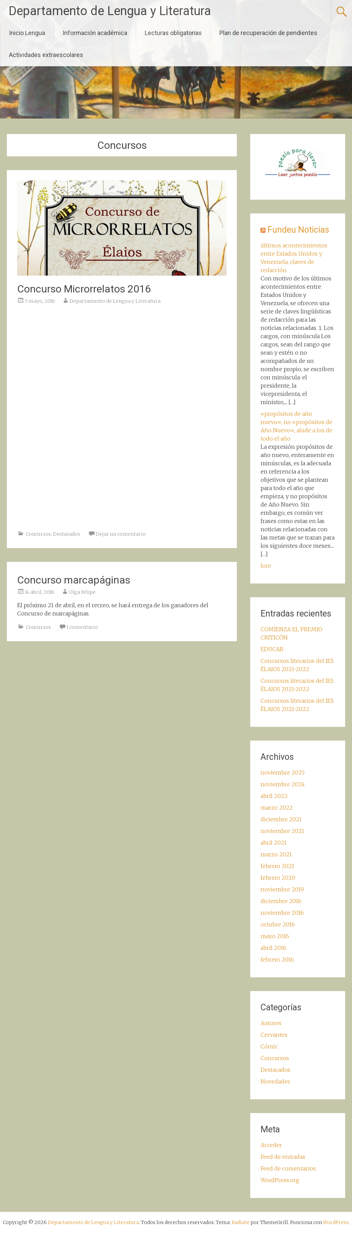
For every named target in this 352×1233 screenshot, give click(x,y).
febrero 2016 (277, 959)
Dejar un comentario (121, 534)
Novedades (275, 1081)
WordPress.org (280, 1180)
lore (266, 565)
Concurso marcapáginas (73, 580)
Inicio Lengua (27, 32)
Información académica (95, 32)
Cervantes (274, 1034)
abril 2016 (273, 947)
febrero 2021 (277, 866)
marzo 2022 (277, 807)
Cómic (269, 1046)
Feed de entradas (283, 1156)
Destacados (66, 534)
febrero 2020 (278, 877)
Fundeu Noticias (298, 230)
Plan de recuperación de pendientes (268, 32)
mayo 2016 (275, 936)
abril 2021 (274, 842)
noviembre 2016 (282, 912)
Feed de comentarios (288, 1168)
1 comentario (82, 627)
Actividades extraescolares (46, 54)
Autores (271, 1023)
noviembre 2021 (282, 830)
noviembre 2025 (283, 772)
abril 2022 (274, 795)
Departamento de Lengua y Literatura (110, 11)
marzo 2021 (276, 854)
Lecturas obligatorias (173, 32)
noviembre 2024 (283, 784)
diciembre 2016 (281, 901)
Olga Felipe (82, 592)
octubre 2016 (278, 924)
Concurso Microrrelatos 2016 (84, 289)
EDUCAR (272, 649)
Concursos (38, 534)
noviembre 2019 (282, 889)
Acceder (271, 1145)
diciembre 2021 (281, 819)
